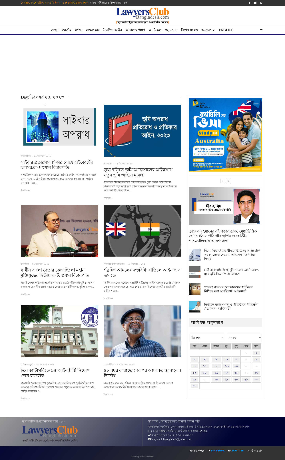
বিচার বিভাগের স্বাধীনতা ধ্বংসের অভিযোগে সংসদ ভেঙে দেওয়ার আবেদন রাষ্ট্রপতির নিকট (232, 254)
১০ (194, 366)
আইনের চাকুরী (27, 364)
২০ (227, 372)
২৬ (216, 379)
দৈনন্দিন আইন (112, 30)
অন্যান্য (206, 30)
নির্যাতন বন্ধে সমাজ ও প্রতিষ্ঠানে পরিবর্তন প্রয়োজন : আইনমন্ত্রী (231, 306)
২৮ (236, 379)
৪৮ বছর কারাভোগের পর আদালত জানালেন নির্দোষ (142, 373)
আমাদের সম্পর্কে (197, 451)
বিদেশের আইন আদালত (114, 264)
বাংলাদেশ (108, 163)
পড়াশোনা (171, 30)
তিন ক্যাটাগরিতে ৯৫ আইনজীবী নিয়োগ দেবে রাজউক (55, 373)
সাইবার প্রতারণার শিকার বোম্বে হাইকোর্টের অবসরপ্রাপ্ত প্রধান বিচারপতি (57, 165)
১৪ (236, 366)
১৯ (216, 372)
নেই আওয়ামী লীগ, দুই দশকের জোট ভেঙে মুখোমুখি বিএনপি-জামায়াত (231, 272)
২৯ (246, 379)
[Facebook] (249, 3)
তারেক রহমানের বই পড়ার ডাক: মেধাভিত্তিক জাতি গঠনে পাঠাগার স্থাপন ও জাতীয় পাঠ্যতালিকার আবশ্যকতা (223, 236)
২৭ (227, 379)
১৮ (205, 372)
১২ (216, 366)
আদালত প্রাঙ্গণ (135, 30)
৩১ (194, 386)
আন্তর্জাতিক (26, 156)
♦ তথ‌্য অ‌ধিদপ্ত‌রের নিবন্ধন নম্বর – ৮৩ (108, 2)
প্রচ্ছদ (54, 30)
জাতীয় (66, 30)
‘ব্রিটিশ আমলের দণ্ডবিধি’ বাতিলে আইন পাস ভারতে (142, 273)
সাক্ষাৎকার (93, 30)
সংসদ (78, 30)
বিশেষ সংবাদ (189, 30)
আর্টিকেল (155, 30)
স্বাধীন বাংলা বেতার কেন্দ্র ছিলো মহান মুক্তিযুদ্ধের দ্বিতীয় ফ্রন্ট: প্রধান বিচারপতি (55, 273)
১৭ (194, 372)
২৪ (194, 379)
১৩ (227, 366)
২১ (236, 372)
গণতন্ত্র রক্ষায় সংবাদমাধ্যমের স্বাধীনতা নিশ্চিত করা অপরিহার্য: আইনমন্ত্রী (228, 289)
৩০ (256, 379)
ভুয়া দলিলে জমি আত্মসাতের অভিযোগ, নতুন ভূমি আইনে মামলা (139, 172)
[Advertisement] (142, 62)
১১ (205, 366)
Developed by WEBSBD (142, 456)
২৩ (256, 372)
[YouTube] (255, 3)
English (226, 30)
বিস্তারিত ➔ (25, 190)
